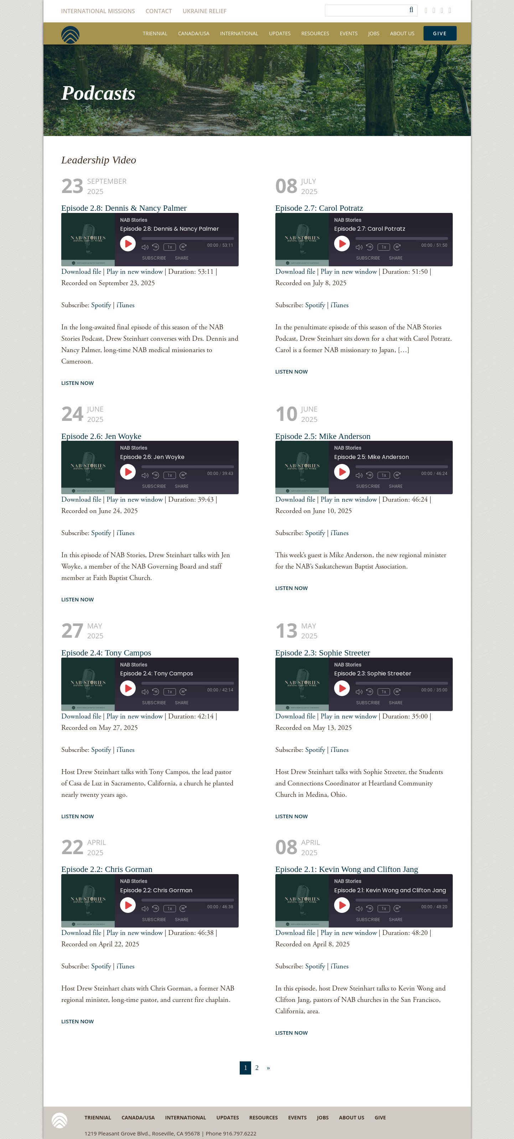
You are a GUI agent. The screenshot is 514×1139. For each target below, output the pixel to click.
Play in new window (135, 271)
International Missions (98, 11)
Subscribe (154, 258)
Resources (315, 33)
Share (181, 258)
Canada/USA (193, 33)
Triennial (155, 33)
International (239, 33)
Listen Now (77, 382)
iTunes (125, 305)
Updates (280, 33)
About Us (402, 33)
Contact (159, 11)
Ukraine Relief (205, 11)
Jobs (373, 33)
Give (440, 33)
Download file (81, 271)
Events (349, 33)
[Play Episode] (128, 243)
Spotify (101, 305)
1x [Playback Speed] (168, 246)
